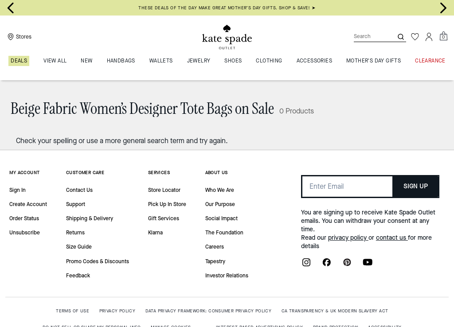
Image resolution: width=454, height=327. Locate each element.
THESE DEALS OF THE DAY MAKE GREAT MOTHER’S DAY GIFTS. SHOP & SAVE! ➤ (226, 8)
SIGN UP (415, 186)
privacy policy (348, 238)
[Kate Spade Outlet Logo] (227, 36)
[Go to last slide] (11, 8)
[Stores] (18, 36)
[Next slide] (443, 8)
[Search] (366, 36)
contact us (392, 238)
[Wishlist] (415, 36)
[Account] (429, 36)
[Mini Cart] (443, 36)
